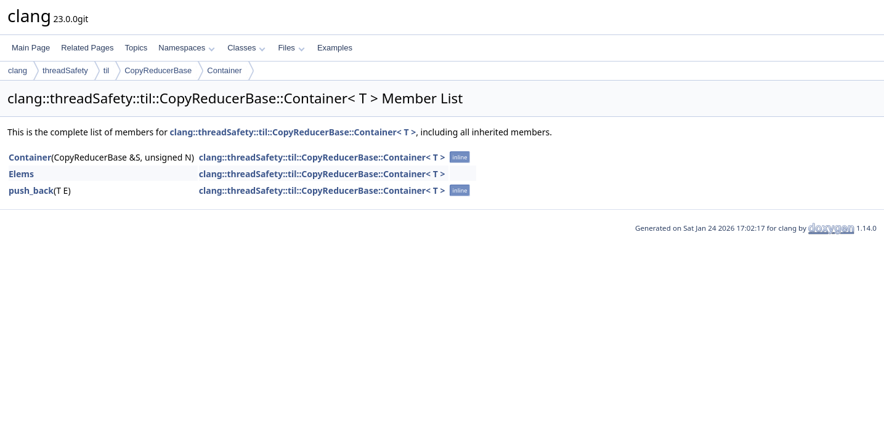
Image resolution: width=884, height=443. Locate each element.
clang (17, 70)
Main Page (31, 47)
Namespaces (186, 47)
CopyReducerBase (158, 70)
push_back (31, 190)
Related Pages (87, 47)
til (106, 70)
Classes (246, 47)
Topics (135, 47)
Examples (334, 47)
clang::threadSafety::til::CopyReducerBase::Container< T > (293, 132)
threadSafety (65, 70)
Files (291, 47)
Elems (21, 174)
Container (224, 70)
